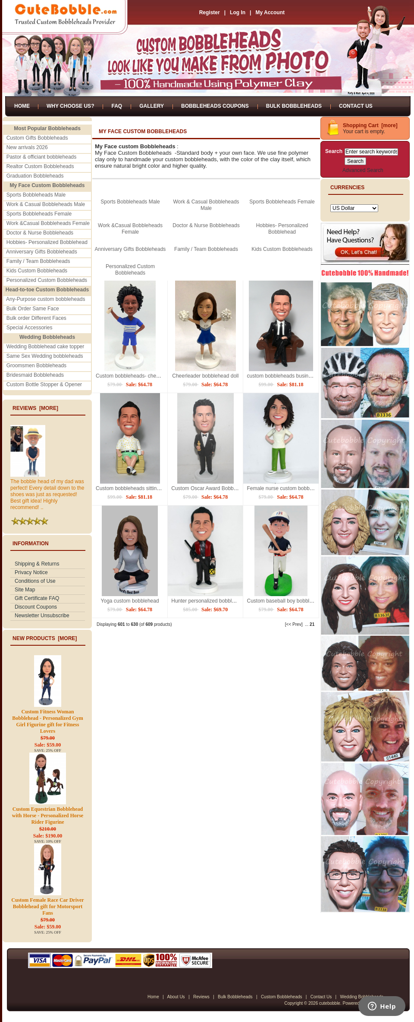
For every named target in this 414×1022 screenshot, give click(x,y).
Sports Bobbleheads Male (36, 195)
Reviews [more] (35, 408)
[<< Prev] (294, 624)
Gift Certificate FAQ (37, 598)
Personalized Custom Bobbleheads (46, 280)
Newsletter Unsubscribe (42, 616)
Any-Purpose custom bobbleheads (45, 299)
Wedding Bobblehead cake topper (45, 347)
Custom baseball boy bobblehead (285, 601)
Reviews (201, 996)
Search (333, 151)
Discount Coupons (36, 607)
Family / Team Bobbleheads (38, 261)
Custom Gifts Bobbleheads (37, 138)
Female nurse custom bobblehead (286, 488)
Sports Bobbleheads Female (39, 214)
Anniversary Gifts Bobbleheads (41, 252)
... (306, 624)
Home (22, 106)
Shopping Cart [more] (370, 125)
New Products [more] (45, 638)
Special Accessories (29, 328)
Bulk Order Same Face (32, 309)
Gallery (151, 106)
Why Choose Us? (70, 106)
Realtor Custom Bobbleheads (40, 166)
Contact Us (356, 106)
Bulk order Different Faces (36, 318)
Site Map (25, 590)
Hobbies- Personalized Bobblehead (47, 242)
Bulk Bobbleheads (294, 106)
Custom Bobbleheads (281, 996)
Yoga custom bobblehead (130, 601)
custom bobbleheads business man (287, 376)
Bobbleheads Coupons (215, 106)
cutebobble (329, 1003)
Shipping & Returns (37, 564)
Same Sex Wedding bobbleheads (44, 356)
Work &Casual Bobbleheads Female (48, 223)
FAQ (116, 106)
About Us (176, 996)
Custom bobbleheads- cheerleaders (137, 376)
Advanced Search (362, 170)
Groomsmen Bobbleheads (36, 366)
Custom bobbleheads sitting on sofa (137, 488)
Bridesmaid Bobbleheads (35, 375)
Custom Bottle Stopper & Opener (44, 384)
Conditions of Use (35, 581)
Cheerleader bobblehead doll (205, 376)
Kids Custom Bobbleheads (36, 271)
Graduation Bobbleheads (35, 176)
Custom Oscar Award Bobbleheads (211, 488)
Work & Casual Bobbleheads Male (45, 204)
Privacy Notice (31, 572)
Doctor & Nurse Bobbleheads (39, 233)
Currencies (347, 187)
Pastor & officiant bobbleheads (41, 157)
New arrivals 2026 (27, 147)
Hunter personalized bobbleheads (209, 601)
